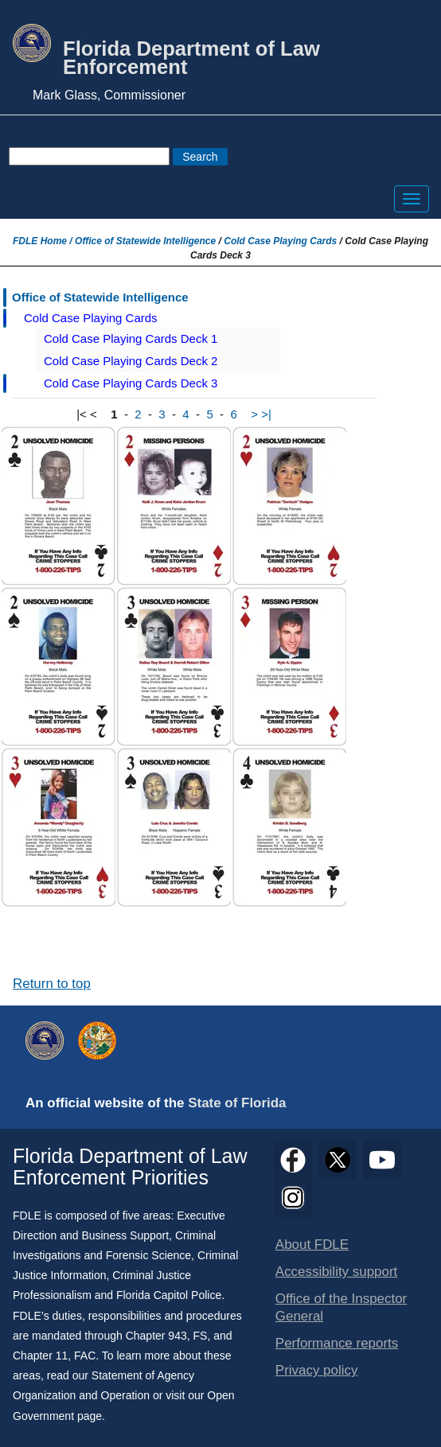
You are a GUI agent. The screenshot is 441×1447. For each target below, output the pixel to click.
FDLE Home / (44, 241)
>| (266, 414)
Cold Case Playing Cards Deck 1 (130, 338)
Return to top (52, 983)
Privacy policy (316, 1370)
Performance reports (336, 1343)
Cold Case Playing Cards (280, 241)
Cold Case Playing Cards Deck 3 (130, 383)
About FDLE (312, 1244)
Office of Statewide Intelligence (145, 241)
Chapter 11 (40, 1355)
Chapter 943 (156, 1335)
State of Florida (237, 1103)
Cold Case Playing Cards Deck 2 (130, 361)
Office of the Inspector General (341, 1307)
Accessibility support (336, 1271)
